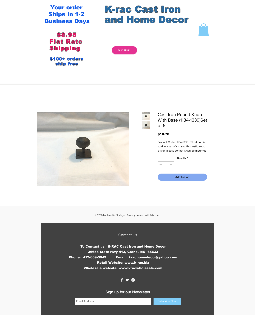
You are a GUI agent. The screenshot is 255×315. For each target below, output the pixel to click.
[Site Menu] (124, 50)
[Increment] (171, 164)
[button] (203, 29)
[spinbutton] (166, 164)
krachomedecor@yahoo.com (153, 257)
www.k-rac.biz (136, 262)
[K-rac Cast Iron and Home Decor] (122, 280)
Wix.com (154, 215)
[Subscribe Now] (167, 301)
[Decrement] (160, 164)
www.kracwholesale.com (140, 268)
